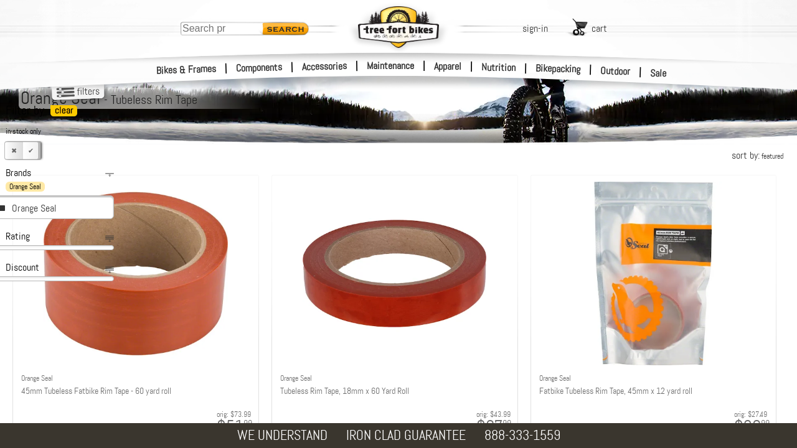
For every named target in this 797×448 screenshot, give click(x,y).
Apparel (447, 66)
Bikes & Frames (186, 69)
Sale (658, 73)
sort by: (757, 155)
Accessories (324, 66)
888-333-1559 (522, 435)
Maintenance (390, 65)
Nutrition (498, 67)
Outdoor (615, 71)
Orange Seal (34, 208)
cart (599, 28)
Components (259, 67)
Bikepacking (558, 69)
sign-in (535, 28)
